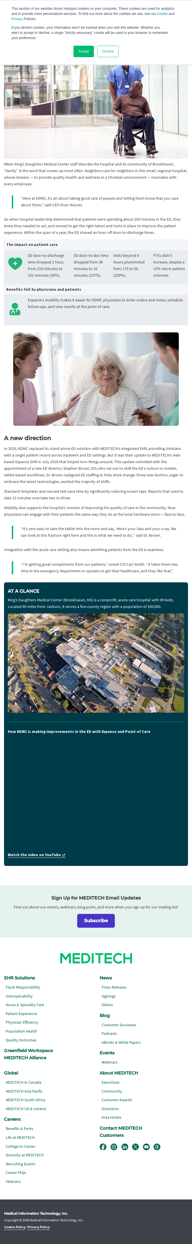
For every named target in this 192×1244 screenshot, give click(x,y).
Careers (12, 1119)
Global (11, 1073)
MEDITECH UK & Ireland (26, 1108)
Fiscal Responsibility (23, 987)
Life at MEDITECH (20, 1137)
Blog (105, 1015)
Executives (110, 1082)
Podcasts (109, 1033)
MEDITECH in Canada (23, 1082)
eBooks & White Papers (121, 1042)
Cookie (162, 14)
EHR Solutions (19, 978)
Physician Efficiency (22, 1022)
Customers (112, 1135)
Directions (110, 1108)
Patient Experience (21, 1013)
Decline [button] (108, 51)
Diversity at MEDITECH (25, 1155)
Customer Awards (117, 1099)
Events (107, 1053)
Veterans (13, 1181)
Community (112, 1091)
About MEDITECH (119, 1073)
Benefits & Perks (19, 1128)
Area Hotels (111, 1117)
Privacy (17, 19)
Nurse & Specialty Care (25, 1004)
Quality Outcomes (21, 1040)
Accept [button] (83, 51)
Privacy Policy (39, 1227)
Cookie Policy (15, 1227)
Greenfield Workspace (28, 1050)
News (106, 978)
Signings (109, 996)
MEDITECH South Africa (25, 1099)
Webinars (109, 1062)
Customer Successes (119, 1024)
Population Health (21, 1031)
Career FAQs (16, 1172)
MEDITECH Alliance (25, 1057)
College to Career (20, 1146)
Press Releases (114, 987)
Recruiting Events (20, 1164)
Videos (107, 1004)
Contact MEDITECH (121, 1128)
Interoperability (19, 996)
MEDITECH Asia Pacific (24, 1091)
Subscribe (96, 920)
